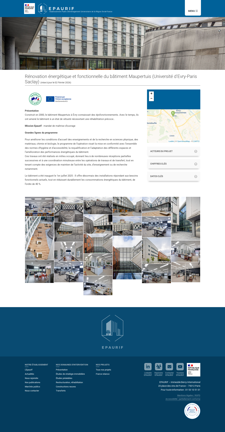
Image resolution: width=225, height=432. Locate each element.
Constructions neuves (66, 386)
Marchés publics (32, 386)
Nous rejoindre (31, 378)
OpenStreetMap (183, 141)
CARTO (196, 141)
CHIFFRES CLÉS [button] (158, 163)
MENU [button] (192, 11)
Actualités (29, 374)
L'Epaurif (28, 369)
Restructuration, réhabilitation (69, 382)
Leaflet (171, 141)
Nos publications (32, 382)
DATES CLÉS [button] (156, 176)
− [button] (151, 98)
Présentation (62, 369)
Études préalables (64, 378)
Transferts (61, 390)
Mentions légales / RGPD (188, 395)
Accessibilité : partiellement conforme (183, 399)
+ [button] (151, 93)
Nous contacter (32, 390)
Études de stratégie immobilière (70, 374)
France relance (102, 374)
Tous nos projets (103, 369)
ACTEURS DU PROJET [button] (161, 151)
